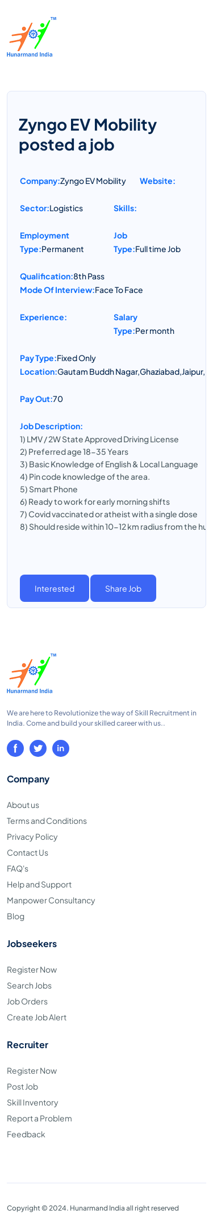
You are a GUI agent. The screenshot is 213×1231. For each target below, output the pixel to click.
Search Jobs (29, 985)
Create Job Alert (36, 1017)
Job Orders (27, 1001)
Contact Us (27, 852)
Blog (15, 916)
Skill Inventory (33, 1102)
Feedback (26, 1134)
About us (23, 804)
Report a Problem (39, 1118)
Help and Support (39, 884)
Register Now (32, 969)
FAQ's (17, 868)
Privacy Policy (32, 836)
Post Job (22, 1086)
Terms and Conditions (47, 820)
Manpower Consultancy (51, 900)
